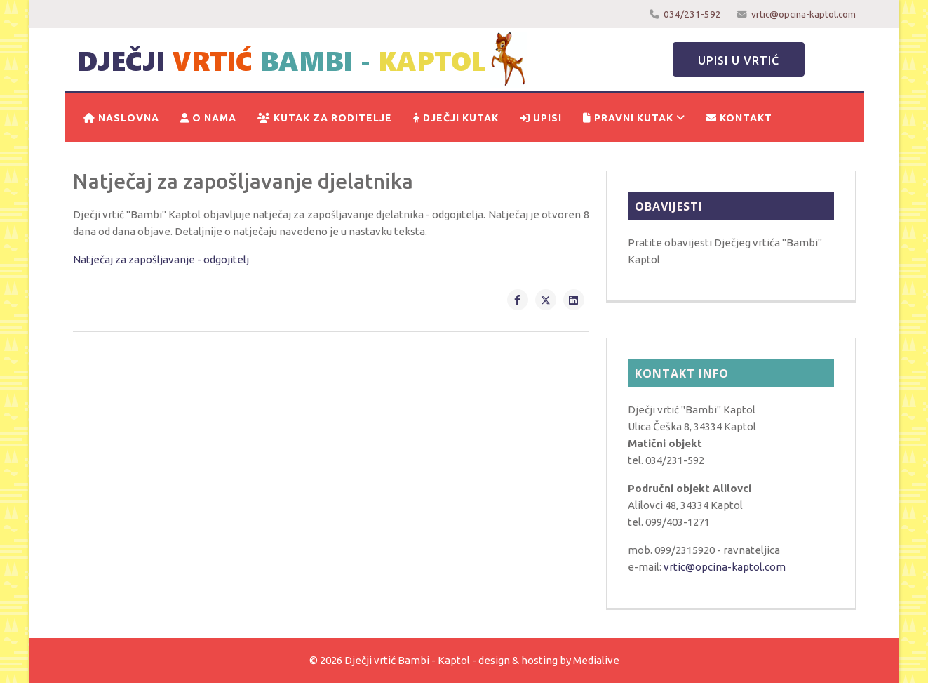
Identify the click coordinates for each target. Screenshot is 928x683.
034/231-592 (692, 14)
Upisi (541, 118)
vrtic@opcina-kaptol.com (803, 14)
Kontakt (739, 118)
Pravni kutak (628, 118)
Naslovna (121, 118)
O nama (208, 118)
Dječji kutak (456, 118)
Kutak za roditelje (324, 118)
